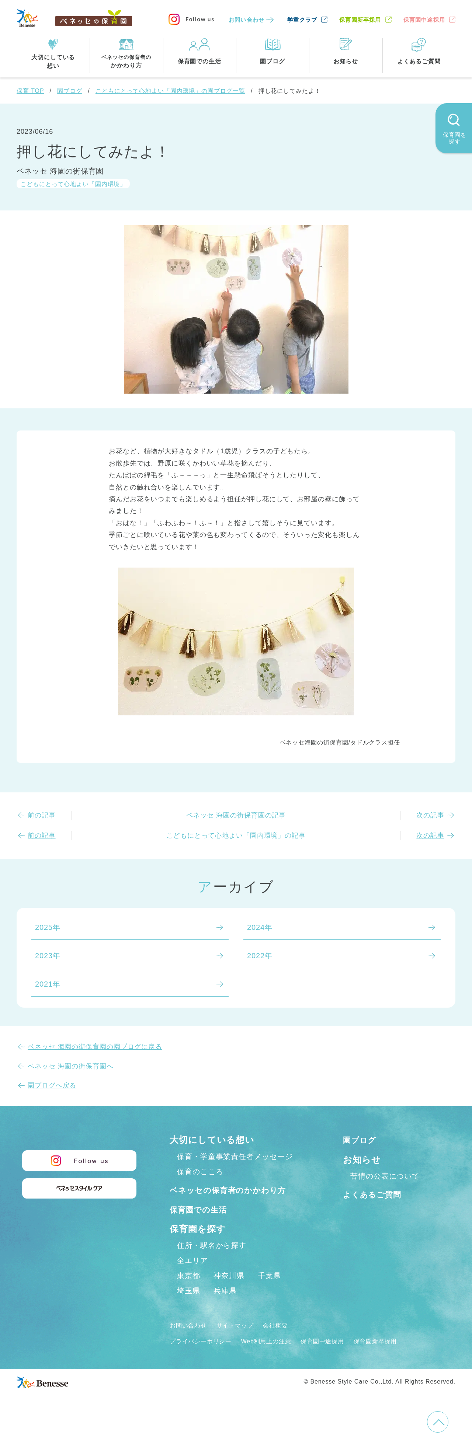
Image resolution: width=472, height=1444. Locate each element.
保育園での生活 (202, 1225)
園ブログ (69, 91)
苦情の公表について (385, 1176)
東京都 (188, 1291)
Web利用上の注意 (277, 1357)
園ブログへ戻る (52, 1085)
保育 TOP (30, 91)
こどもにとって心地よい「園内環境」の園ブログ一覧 (170, 91)
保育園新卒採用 (360, 20)
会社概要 (287, 1341)
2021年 (47, 984)
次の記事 (430, 815)
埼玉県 (188, 1306)
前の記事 (42, 815)
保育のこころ (200, 1172)
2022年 (260, 956)
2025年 (47, 927)
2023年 (47, 956)
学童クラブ (302, 20)
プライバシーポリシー (204, 1357)
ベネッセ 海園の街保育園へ (71, 1066)
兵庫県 (225, 1306)
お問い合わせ (246, 20)
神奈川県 (229, 1291)
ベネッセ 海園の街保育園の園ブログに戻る (95, 1046)
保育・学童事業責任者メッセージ (235, 1156)
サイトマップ (242, 1341)
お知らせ (362, 1160)
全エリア (192, 1276)
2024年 (260, 927)
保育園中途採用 (424, 20)
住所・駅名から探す (211, 1261)
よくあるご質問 (376, 1194)
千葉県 (269, 1291)
